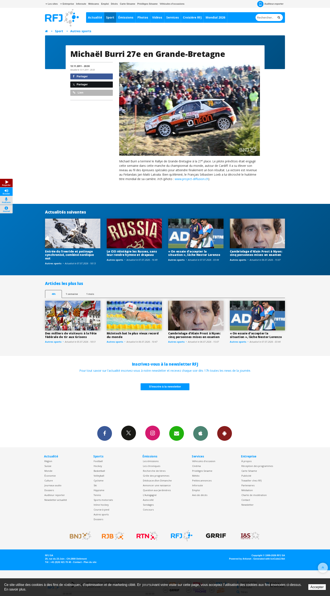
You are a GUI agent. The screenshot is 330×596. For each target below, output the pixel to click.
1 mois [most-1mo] (90, 293)
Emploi (105, 4)
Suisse (47, 466)
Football (98, 461)
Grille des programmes (156, 475)
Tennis (97, 495)
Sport (110, 17)
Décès (114, 4)
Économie (50, 475)
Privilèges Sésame (147, 4)
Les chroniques (151, 466)
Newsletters (176, 433)
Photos (142, 17)
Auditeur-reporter (270, 4)
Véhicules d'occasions (172, 4)
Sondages (148, 504)
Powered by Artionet (240, 558)
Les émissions (150, 461)
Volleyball (99, 475)
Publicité (246, 475)
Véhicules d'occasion (203, 461)
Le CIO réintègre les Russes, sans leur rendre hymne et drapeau (132, 253)
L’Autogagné (150, 495)
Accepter (317, 587)
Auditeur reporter (54, 495)
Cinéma (196, 466)
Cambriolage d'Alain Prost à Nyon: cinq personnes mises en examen (256, 253)
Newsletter (247, 504)
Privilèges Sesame (202, 470)
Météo (196, 475)
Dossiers (49, 490)
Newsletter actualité (55, 499)
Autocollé (148, 499)
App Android (224, 433)
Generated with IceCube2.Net (269, 558)
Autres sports (80, 31)
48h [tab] (54, 293)
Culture (48, 480)
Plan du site (90, 562)
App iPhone (200, 433)
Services (172, 17)
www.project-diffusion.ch (191, 179)
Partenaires (247, 485)
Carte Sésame (127, 4)
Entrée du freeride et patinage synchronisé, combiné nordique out (69, 255)
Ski (95, 485)
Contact (245, 499)
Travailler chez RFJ (251, 480)
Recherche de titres (154, 470)
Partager (80, 76)
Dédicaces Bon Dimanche (157, 480)
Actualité (95, 17)
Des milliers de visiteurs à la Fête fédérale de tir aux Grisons (71, 335)
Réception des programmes (257, 466)
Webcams (93, 4)
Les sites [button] (51, 4)
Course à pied (101, 509)
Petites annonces (202, 480)
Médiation (247, 490)
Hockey (98, 466)
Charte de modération (254, 495)
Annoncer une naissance (157, 485)
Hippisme (99, 490)
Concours (148, 509)
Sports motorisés (103, 499)
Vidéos (157, 17)
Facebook (104, 433)
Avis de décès (199, 495)
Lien (78, 92)
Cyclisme (99, 480)
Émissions (125, 17)
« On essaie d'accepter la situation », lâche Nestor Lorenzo (194, 253)
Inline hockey (101, 504)
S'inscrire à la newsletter (165, 386)
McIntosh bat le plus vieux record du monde (133, 335)
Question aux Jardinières (157, 490)
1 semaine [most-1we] (72, 293)
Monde (48, 470)
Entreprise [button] (67, 4)
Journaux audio (52, 485)
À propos (246, 461)
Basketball (99, 470)
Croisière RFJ (192, 17)
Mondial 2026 (215, 17)
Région (48, 461)
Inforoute (81, 4)
